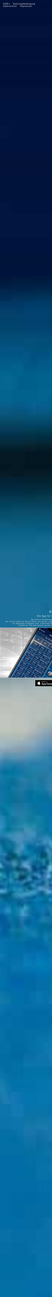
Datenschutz (10, 6)
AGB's (6, 4)
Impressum (26, 6)
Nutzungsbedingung (24, 4)
